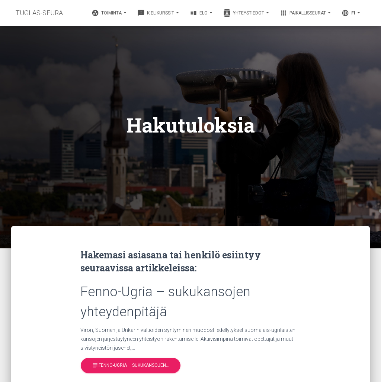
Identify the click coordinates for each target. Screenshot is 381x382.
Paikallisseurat (303, 13)
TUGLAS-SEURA (39, 13)
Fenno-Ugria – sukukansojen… (130, 365)
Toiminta (107, 13)
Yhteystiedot (244, 13)
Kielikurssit (156, 13)
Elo (199, 13)
